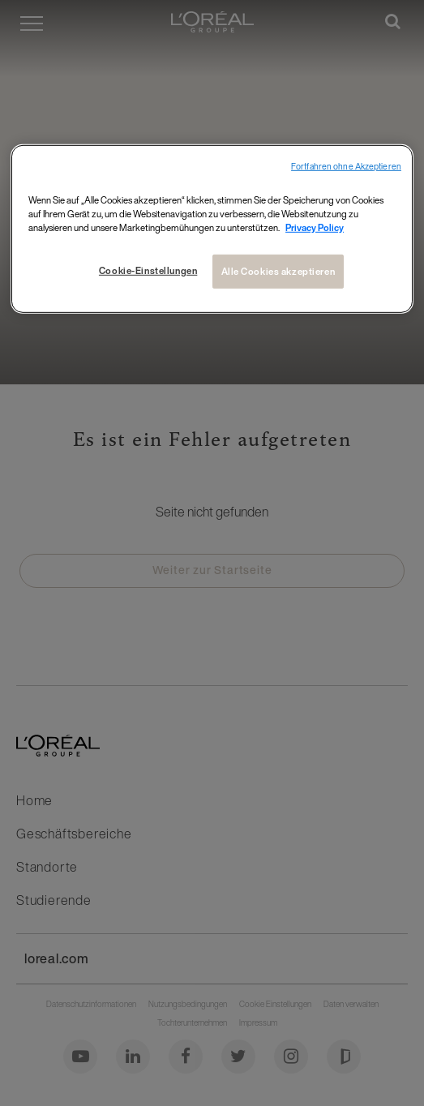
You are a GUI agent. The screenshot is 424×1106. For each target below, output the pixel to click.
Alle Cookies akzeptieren (278, 271)
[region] (212, 228)
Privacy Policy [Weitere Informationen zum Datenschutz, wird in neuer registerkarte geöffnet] (314, 227)
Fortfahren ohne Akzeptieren (346, 166)
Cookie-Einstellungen (148, 270)
